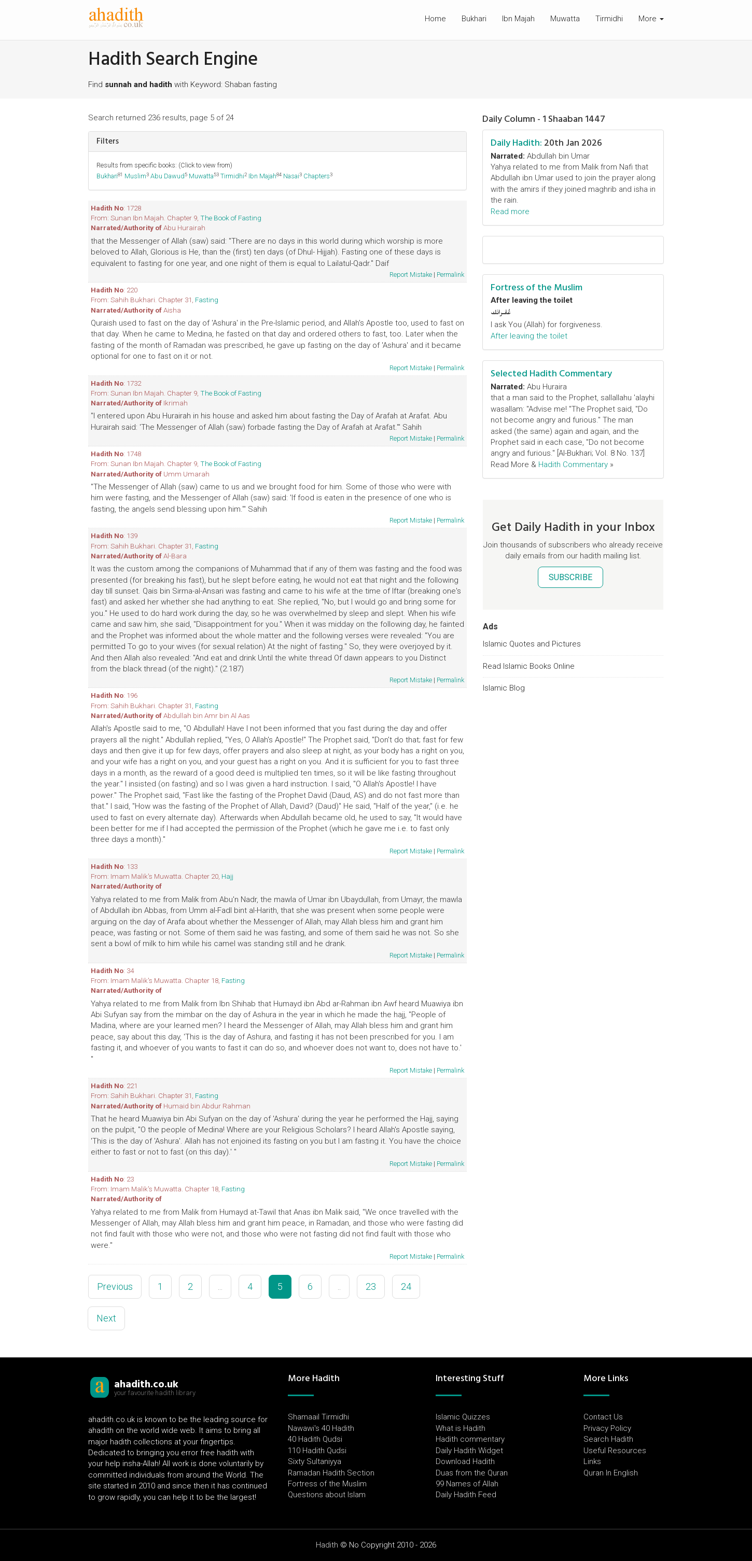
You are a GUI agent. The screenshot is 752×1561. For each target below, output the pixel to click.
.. (339, 1286)
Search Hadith (608, 1439)
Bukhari (474, 18)
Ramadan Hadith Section (331, 1473)
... (220, 1286)
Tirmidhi (609, 18)
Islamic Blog (504, 688)
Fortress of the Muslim (536, 287)
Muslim (135, 176)
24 (406, 1286)
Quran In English (610, 1473)
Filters (107, 141)
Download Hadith (465, 1461)
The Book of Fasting (230, 218)
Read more (510, 211)
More (651, 18)
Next (106, 1318)
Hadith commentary (470, 1439)
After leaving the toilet (529, 336)
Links (592, 1461)
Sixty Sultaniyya (314, 1461)
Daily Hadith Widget (469, 1450)
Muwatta (565, 18)
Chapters (316, 176)
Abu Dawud (167, 176)
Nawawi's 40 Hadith (321, 1428)
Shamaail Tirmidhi (318, 1417)
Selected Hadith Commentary (551, 373)
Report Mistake (410, 274)
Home (435, 18)
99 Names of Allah (467, 1483)
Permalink (450, 274)
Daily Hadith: (516, 142)
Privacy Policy (607, 1428)
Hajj (227, 876)
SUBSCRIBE (570, 577)
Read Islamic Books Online (529, 666)
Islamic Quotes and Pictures (532, 644)
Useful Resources (614, 1450)
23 (371, 1286)
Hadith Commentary (573, 464)
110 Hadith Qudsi (317, 1450)
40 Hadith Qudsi (315, 1439)
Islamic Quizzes (463, 1417)
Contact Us (603, 1417)
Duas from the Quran (472, 1473)
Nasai (291, 176)
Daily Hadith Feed (466, 1494)
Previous (115, 1286)
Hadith (327, 1545)
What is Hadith (460, 1428)
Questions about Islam (327, 1494)
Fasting (206, 300)
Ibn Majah (518, 18)
